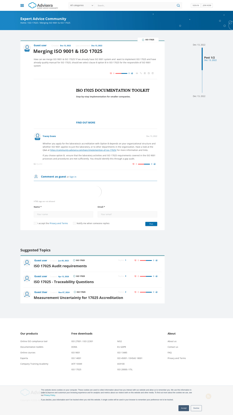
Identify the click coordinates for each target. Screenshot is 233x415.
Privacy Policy (49, 395)
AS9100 (121, 363)
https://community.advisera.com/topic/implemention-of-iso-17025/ (83, 150)
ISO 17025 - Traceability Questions (64, 281)
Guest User (40, 291)
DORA (74, 346)
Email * (101, 207)
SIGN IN (196, 5)
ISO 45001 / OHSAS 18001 (130, 357)
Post (151, 224)
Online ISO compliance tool (33, 340)
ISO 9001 (75, 351)
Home (23, 22)
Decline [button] (196, 408)
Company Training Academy (34, 363)
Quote (38, 164)
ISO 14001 (76, 357)
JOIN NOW (207, 5)
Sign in (73, 176)
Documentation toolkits (31, 346)
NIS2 (119, 340)
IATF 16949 (76, 363)
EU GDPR (121, 346)
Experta (24, 357)
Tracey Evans (49, 136)
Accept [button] (183, 408)
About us (172, 340)
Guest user (40, 260)
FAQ (170, 351)
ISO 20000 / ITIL (125, 368)
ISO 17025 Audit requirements (61, 265)
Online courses (27, 351)
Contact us (173, 346)
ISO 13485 (122, 351)
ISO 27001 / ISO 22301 (82, 340)
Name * (38, 207)
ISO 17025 (33, 22)
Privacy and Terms (59, 223)
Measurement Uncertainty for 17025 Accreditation (79, 296)
